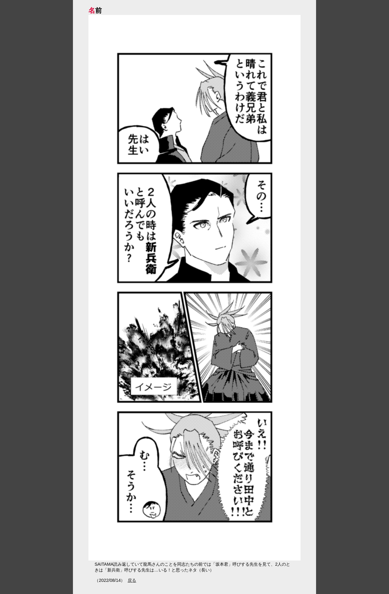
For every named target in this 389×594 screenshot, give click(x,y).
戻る (132, 580)
